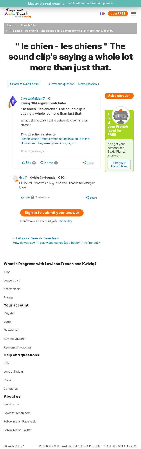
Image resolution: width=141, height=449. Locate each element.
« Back (24, 84)
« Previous (61, 84)
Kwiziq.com (11, 404)
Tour (7, 272)
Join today (65, 221)
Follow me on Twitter (17, 430)
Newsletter (11, 330)
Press (7, 380)
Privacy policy (14, 446)
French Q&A (28, 25)
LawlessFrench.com (17, 413)
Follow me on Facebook (20, 421)
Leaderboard (12, 280)
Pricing (8, 297)
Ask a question (119, 95)
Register (9, 313)
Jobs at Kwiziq (13, 371)
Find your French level (119, 164)
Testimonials (12, 289)
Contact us (11, 388)
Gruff (24, 177)
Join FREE (118, 13)
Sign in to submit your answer (51, 213)
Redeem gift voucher (17, 347)
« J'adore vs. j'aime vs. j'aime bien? (36, 238)
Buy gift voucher (15, 339)
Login (7, 321)
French (11, 25)
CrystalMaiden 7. (34, 98)
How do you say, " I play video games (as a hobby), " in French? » (57, 243)
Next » (88, 84)
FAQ (7, 363)
